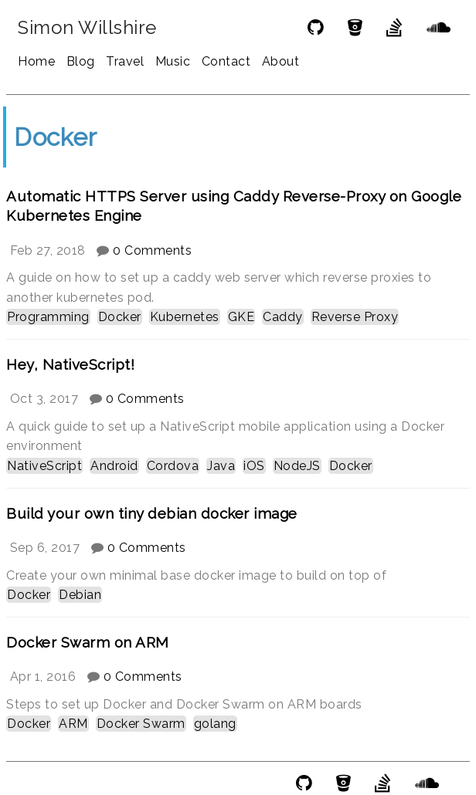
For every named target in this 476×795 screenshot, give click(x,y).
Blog (80, 61)
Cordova (173, 465)
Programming (48, 317)
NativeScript (44, 465)
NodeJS (297, 465)
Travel (125, 61)
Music (173, 61)
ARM (73, 723)
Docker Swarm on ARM (87, 642)
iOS (254, 465)
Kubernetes (184, 317)
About (281, 61)
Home (36, 61)
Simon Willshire (87, 27)
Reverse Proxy (355, 317)
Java (221, 465)
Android (114, 465)
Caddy (283, 317)
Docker (119, 317)
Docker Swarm (141, 723)
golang (215, 723)
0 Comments (152, 250)
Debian (80, 594)
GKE (241, 317)
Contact (226, 61)
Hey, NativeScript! (70, 364)
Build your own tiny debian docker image (152, 513)
